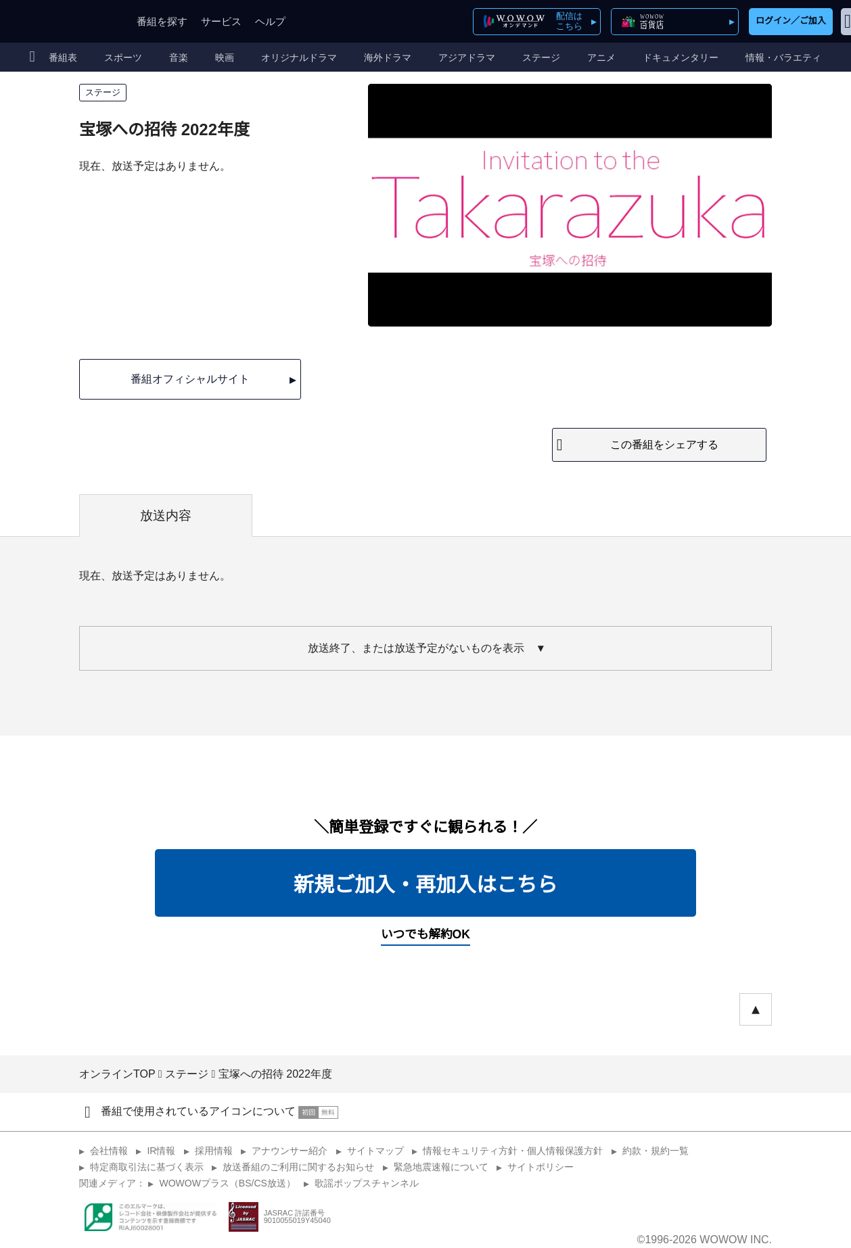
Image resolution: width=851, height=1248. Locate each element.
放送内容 (165, 515)
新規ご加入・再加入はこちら (425, 884)
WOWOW (59, 21)
